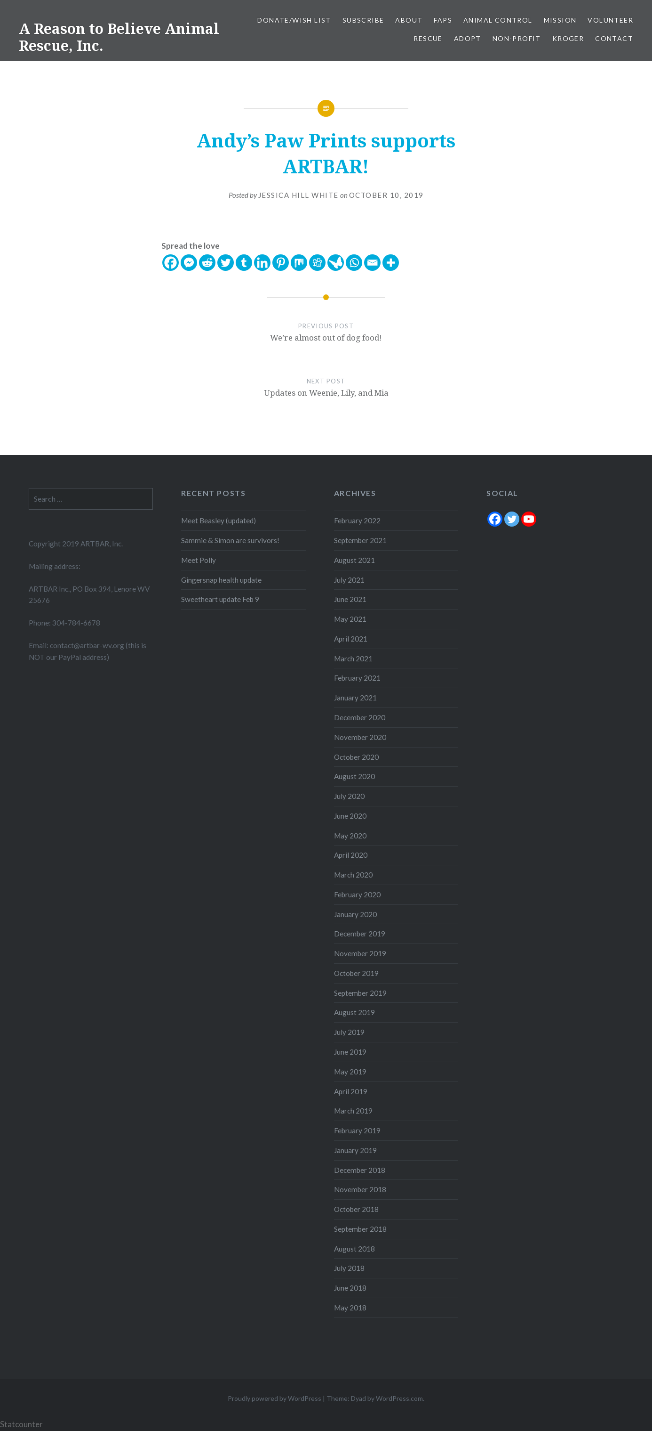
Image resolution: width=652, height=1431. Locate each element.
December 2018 (359, 1170)
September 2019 (360, 993)
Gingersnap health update (221, 580)
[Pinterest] (280, 262)
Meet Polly (198, 560)
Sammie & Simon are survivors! (230, 540)
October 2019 (356, 973)
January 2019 (355, 1150)
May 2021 (350, 619)
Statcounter (21, 1424)
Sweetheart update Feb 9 (220, 599)
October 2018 (356, 1209)
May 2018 (350, 1307)
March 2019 (353, 1110)
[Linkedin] (262, 262)
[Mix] (299, 262)
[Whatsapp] (354, 262)
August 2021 (354, 560)
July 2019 (349, 1032)
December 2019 (359, 933)
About (408, 20)
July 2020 (349, 796)
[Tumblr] (244, 262)
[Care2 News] (335, 262)
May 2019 (350, 1071)
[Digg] (317, 262)
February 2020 (357, 894)
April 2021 (350, 638)
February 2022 (357, 520)
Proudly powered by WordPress (274, 1398)
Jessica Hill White (298, 195)
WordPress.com (399, 1398)
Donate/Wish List (294, 20)
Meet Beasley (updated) (218, 520)
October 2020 (356, 757)
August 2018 (354, 1248)
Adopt (467, 38)
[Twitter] (225, 262)
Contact (614, 38)
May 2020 (350, 835)
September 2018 (360, 1229)
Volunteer (610, 20)
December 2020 (359, 717)
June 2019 (350, 1052)
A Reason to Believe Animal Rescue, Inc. (119, 37)
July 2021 (349, 580)
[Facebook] (170, 262)
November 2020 (360, 737)
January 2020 (355, 914)
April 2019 (350, 1091)
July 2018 (349, 1268)
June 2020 (350, 816)
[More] (390, 262)
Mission (560, 20)
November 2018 (360, 1189)
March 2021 (353, 658)
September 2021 (360, 540)
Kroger (568, 38)
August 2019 (354, 1012)
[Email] (372, 262)
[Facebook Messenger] (189, 262)
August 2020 (354, 776)
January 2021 (355, 697)
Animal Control (498, 20)
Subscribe (363, 20)
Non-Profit (517, 38)
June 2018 (350, 1288)
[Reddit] (207, 262)
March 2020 (353, 874)
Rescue (427, 38)
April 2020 (350, 855)
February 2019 (357, 1130)
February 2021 (357, 678)
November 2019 (360, 953)
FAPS (443, 20)
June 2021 (350, 599)
